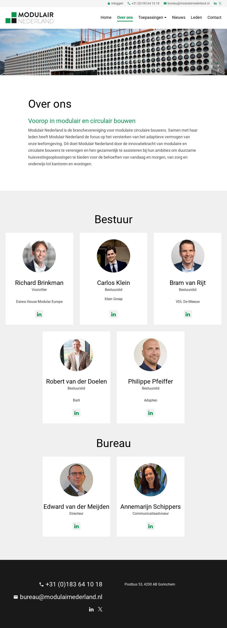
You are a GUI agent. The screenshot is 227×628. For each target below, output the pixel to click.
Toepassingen (150, 17)
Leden (196, 17)
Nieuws (178, 17)
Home (106, 17)
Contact (214, 17)
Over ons (125, 17)
